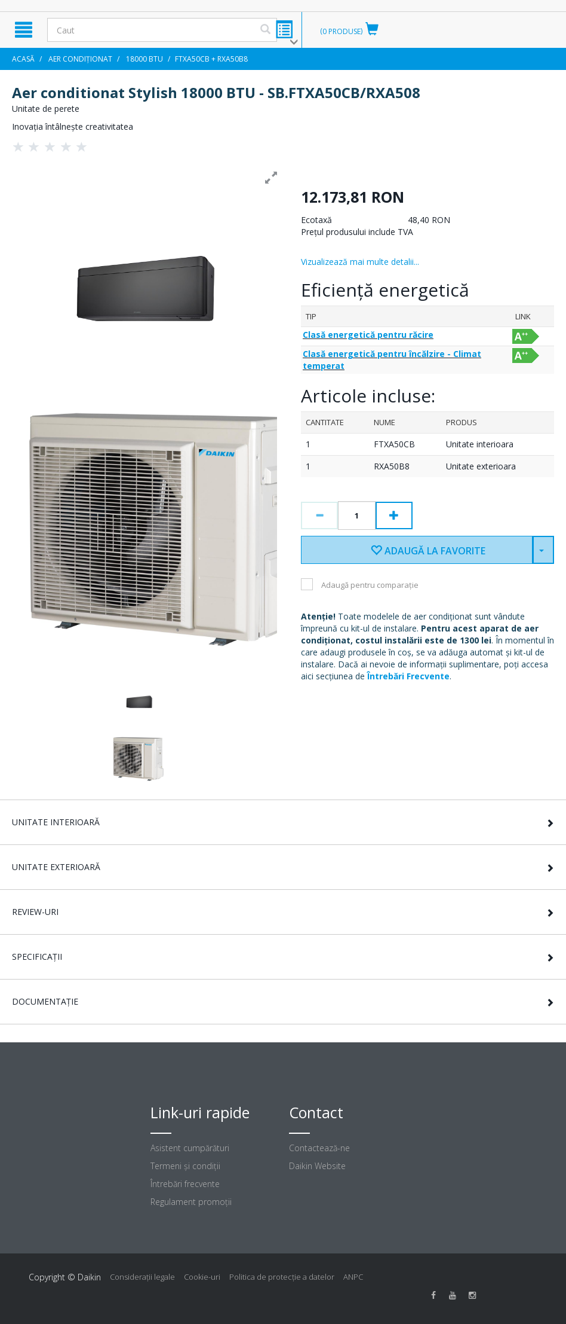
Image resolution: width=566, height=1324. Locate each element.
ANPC (353, 1276)
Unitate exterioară (56, 867)
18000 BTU (144, 59)
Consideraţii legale (142, 1276)
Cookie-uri (202, 1276)
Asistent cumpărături (189, 1148)
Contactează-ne (319, 1148)
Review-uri (35, 911)
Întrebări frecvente (185, 1183)
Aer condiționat (80, 59)
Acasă (23, 59)
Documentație (45, 1001)
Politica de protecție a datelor (281, 1276)
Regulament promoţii (191, 1201)
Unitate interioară (56, 822)
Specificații (37, 956)
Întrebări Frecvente (408, 676)
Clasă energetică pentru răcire (368, 334)
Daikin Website (317, 1166)
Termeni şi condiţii (185, 1166)
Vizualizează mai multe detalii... (360, 261)
